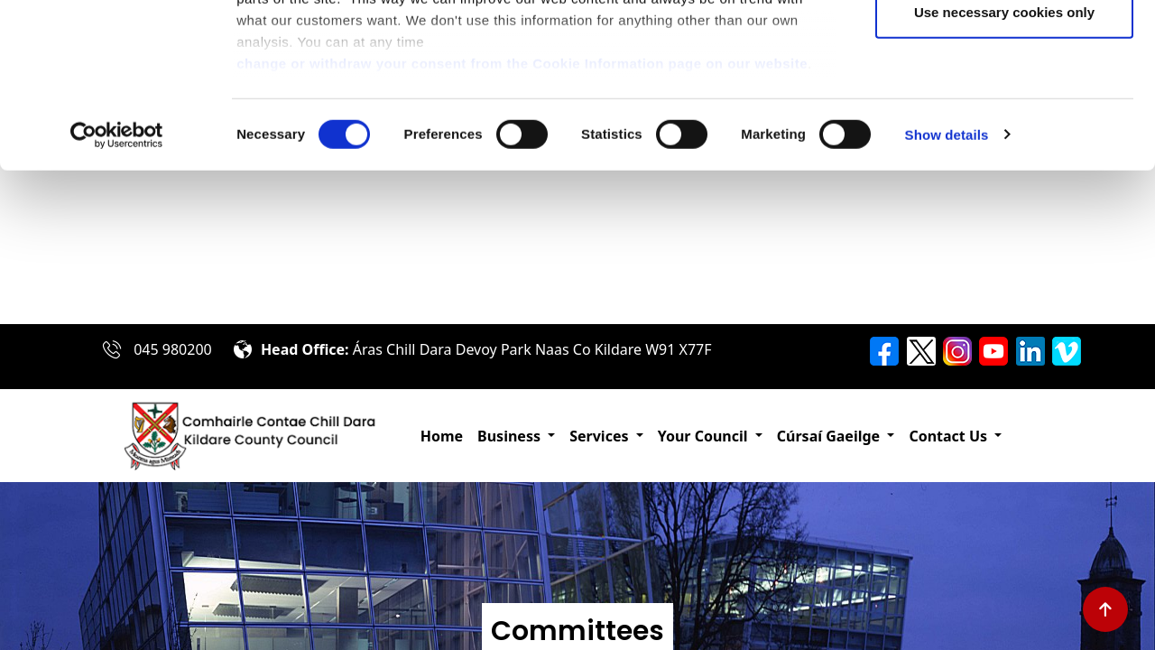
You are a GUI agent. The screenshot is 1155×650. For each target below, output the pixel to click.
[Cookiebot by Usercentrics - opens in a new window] (117, 288)
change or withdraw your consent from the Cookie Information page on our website (522, 217)
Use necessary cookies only (1004, 165)
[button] (516, 436)
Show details (947, 288)
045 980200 (173, 349)
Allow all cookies (1004, 47)
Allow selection (1004, 107)
